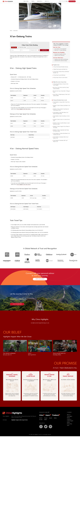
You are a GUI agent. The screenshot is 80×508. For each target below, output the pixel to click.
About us (68, 414)
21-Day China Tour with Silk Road (59, 75)
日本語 (45, 419)
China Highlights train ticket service (23, 109)
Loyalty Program (70, 420)
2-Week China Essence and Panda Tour (60, 69)
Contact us (69, 419)
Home (11, 30)
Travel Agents (69, 416)
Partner (68, 422)
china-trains (15, 30)
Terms (68, 425)
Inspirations (39, 1)
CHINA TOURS (25, 1)
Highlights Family (44, 412)
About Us (46, 1)
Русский (40, 419)
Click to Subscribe (17, 304)
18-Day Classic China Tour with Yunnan (60, 77)
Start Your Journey (72, 1)
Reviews (68, 417)
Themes (32, 1)
